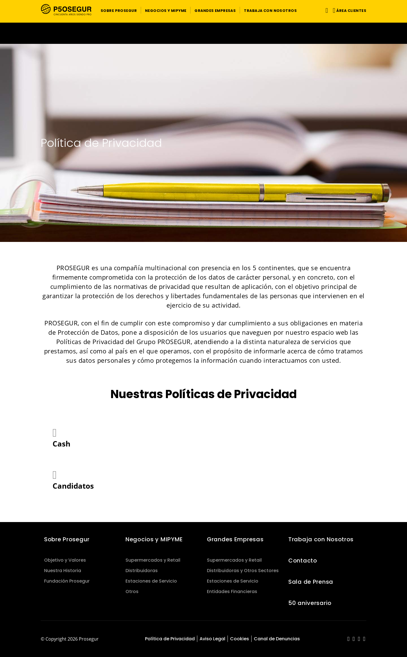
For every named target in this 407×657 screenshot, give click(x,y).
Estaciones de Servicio (151, 581)
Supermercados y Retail (152, 560)
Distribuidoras (141, 570)
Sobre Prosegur (67, 539)
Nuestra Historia (62, 570)
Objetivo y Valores (65, 560)
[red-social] (349, 639)
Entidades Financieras (232, 591)
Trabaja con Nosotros (321, 539)
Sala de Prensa (310, 582)
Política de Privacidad (170, 638)
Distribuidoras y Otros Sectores (243, 570)
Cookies (239, 638)
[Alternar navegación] (326, 10)
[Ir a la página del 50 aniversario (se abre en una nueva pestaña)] (203, 33)
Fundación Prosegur (67, 581)
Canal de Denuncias (277, 638)
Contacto (302, 560)
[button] (118, 10)
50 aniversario (310, 603)
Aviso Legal (212, 638)
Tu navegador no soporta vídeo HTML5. (203, 33)
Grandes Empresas (235, 539)
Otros (131, 591)
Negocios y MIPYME (154, 539)
